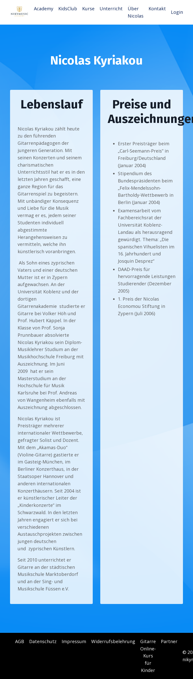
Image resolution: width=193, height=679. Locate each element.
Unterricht (111, 9)
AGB (19, 641)
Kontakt (157, 9)
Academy (43, 9)
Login (177, 12)
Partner (169, 641)
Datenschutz (43, 641)
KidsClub (67, 9)
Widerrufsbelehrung (113, 641)
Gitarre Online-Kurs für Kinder (148, 655)
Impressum (74, 641)
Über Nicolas (135, 12)
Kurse (88, 9)
